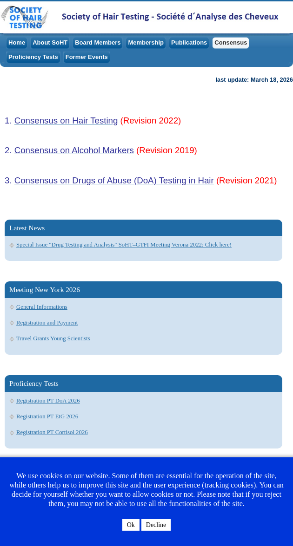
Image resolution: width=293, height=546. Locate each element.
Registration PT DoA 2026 (48, 400)
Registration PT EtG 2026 (47, 416)
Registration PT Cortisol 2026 (52, 432)
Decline (156, 524)
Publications (189, 42)
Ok (131, 524)
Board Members (97, 42)
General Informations (41, 307)
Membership (146, 42)
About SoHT (50, 42)
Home (16, 42)
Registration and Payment (47, 322)
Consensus (230, 42)
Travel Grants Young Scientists (53, 338)
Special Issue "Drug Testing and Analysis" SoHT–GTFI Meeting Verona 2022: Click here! (124, 244)
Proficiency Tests (33, 56)
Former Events (87, 56)
